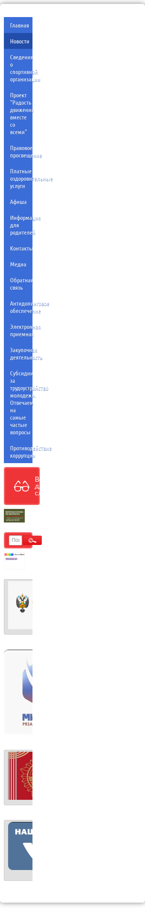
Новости (19, 41)
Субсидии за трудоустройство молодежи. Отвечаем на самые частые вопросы (21, 402)
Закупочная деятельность (21, 353)
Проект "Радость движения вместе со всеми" (21, 113)
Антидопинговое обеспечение (21, 306)
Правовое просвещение (21, 151)
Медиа (18, 264)
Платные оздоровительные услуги (21, 178)
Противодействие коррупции (21, 451)
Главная (19, 25)
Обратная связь (21, 283)
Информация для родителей (21, 225)
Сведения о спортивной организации (21, 68)
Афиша (18, 201)
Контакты (21, 248)
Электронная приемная (21, 330)
